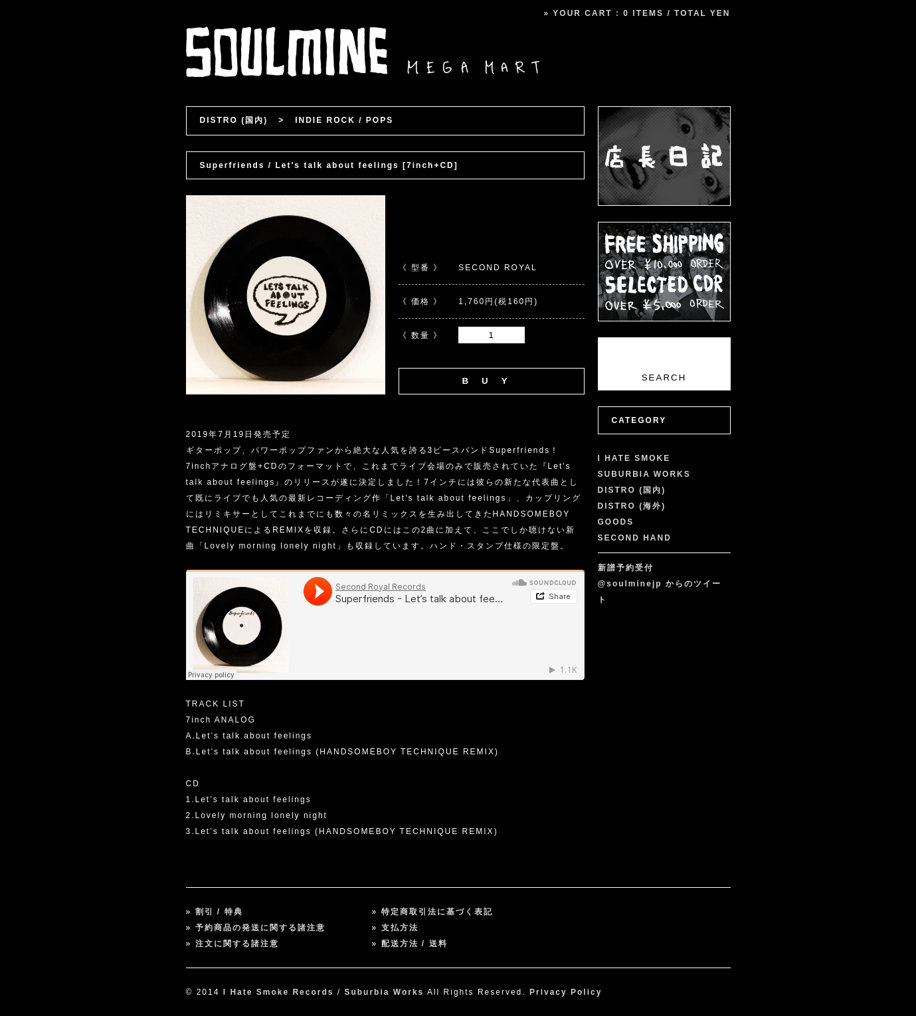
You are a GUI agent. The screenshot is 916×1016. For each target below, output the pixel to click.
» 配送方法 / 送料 (410, 943)
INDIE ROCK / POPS (344, 120)
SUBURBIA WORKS (644, 474)
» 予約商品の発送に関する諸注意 (255, 927)
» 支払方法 (395, 927)
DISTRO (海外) (632, 506)
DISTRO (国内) (234, 120)
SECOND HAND (635, 538)
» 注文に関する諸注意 (232, 943)
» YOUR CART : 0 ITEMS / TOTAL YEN (637, 13)
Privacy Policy (565, 992)
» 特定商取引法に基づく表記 (432, 911)
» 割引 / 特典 (214, 911)
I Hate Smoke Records (278, 992)
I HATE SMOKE (634, 458)
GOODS (616, 522)
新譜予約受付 (626, 567)
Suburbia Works (384, 992)
